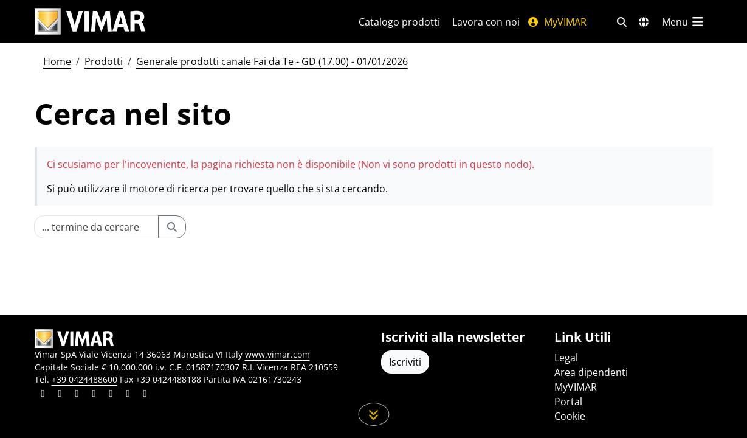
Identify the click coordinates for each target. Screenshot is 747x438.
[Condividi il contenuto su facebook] (60, 395)
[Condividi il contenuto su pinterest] (77, 395)
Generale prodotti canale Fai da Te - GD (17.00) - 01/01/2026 (272, 61)
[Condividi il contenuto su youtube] (111, 395)
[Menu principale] (684, 22)
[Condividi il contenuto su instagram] (94, 395)
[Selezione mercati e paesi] (644, 22)
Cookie (569, 416)
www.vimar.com (277, 354)
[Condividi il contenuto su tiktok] (145, 395)
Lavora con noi (486, 22)
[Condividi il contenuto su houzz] (128, 395)
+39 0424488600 (84, 379)
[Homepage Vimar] (90, 21)
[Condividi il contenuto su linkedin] (43, 395)
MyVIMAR (557, 22)
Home (57, 61)
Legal (566, 357)
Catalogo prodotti (399, 22)
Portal (568, 401)
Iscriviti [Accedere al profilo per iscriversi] (405, 362)
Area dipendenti (591, 372)
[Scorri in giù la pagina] (373, 414)
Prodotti (103, 61)
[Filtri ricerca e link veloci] (622, 22)
